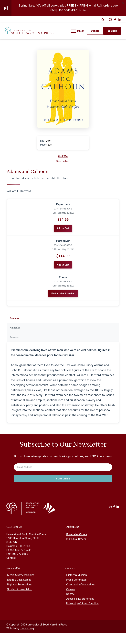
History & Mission (76, 575)
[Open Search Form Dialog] (103, 19)
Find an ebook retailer (62, 293)
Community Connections (80, 584)
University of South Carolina (82, 603)
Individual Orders (76, 539)
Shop (112, 30)
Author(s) (15, 327)
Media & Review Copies (20, 575)
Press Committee (76, 579)
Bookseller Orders (76, 534)
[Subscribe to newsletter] (63, 479)
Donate (70, 594)
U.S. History (63, 161)
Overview (15, 318)
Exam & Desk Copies (19, 579)
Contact (11, 557)
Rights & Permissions (19, 584)
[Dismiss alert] (123, 3)
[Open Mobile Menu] (77, 30)
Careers (70, 589)
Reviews (14, 337)
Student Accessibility (19, 589)
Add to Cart (63, 228)
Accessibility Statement (80, 598)
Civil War (63, 156)
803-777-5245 (23, 550)
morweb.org (27, 628)
